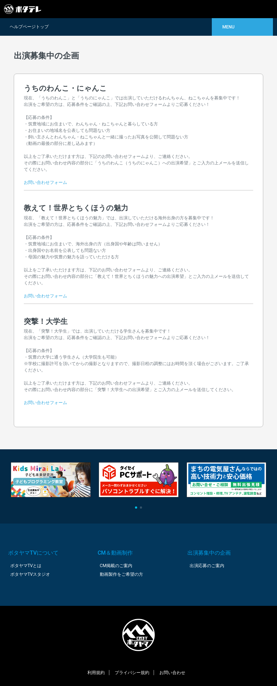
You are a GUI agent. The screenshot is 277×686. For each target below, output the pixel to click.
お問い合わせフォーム (45, 182)
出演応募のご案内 (207, 565)
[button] (136, 507)
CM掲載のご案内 (116, 565)
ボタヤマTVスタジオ (30, 574)
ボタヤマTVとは (25, 565)
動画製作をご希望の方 (121, 574)
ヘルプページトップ (28, 26)
